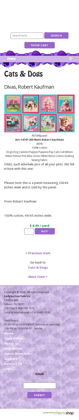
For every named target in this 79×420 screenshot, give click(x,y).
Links (8, 369)
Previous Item (39, 253)
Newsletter (13, 348)
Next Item (36, 277)
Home (11, 59)
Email (39, 374)
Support (10, 358)
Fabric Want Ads (17, 353)
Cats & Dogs (38, 267)
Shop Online (13, 338)
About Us (11, 343)
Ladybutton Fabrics (39, 14)
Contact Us (13, 364)
